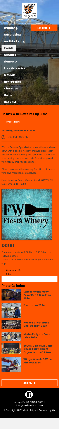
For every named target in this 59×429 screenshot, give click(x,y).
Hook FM (10, 102)
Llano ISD (10, 61)
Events (9, 48)
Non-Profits (12, 82)
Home (8, 95)
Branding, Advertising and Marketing (14, 34)
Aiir (53, 410)
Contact (10, 55)
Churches (11, 88)
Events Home (13, 121)
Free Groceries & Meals (14, 71)
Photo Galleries (13, 286)
